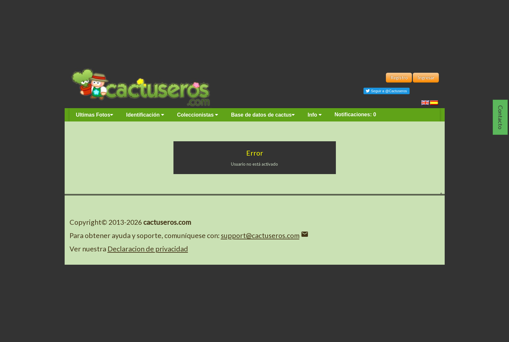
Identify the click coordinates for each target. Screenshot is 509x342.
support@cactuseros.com (260, 235)
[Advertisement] (255, 32)
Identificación (145, 115)
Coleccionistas (197, 115)
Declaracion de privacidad (148, 249)
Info (315, 115)
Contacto (500, 117)
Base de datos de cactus (263, 115)
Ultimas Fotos (94, 115)
